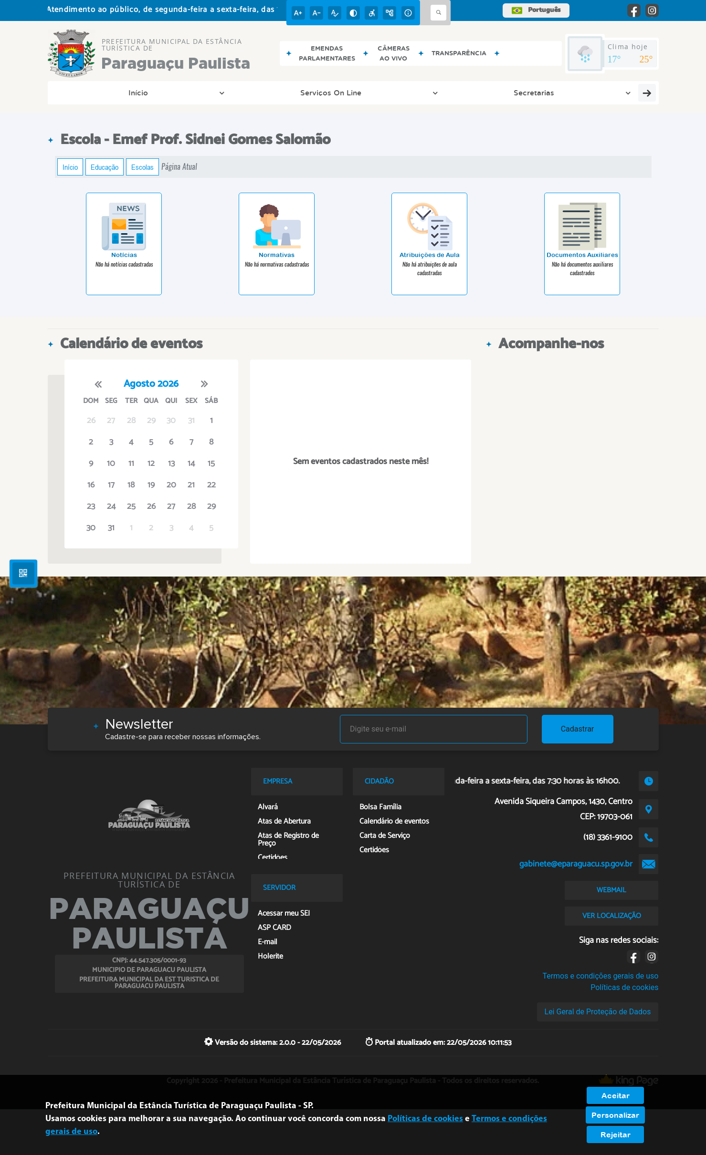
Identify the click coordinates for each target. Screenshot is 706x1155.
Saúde (623, 92)
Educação (104, 167)
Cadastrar (577, 728)
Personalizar (615, 1115)
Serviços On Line (169, 92)
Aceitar (615, 1095)
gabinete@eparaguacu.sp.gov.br (575, 864)
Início (90, 92)
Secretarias (259, 92)
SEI (575, 92)
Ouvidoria (512, 92)
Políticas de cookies (624, 987)
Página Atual (179, 167)
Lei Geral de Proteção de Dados (598, 1011)
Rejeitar (616, 1134)
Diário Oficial (334, 92)
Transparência (430, 92)
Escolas (142, 167)
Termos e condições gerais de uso (600, 975)
